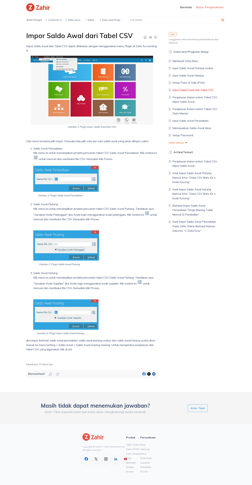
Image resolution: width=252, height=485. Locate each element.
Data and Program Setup (116, 19)
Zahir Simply (133, 453)
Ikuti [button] (173, 34)
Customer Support (59, 19)
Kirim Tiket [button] (198, 408)
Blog (142, 444)
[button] (222, 20)
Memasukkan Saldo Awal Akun (191, 128)
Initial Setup (95, 19)
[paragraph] (92, 201)
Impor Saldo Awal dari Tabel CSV (193, 90)
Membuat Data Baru (185, 61)
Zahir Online (133, 444)
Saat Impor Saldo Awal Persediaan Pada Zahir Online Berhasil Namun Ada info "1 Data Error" (194, 226)
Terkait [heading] (183, 152)
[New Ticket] (198, 408)
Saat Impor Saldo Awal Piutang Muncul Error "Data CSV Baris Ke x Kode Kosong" (194, 177)
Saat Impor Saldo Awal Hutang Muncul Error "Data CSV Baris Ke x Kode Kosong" (194, 194)
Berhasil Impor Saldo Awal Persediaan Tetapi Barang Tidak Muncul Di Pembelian (192, 210)
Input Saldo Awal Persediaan (190, 120)
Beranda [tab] (186, 7)
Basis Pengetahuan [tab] (210, 7)
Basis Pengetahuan (38, 19)
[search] (177, 20)
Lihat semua (178, 142)
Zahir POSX (132, 449)
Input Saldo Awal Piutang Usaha (192, 68)
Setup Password (182, 135)
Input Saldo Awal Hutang (188, 75)
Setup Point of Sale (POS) (188, 82)
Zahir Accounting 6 (79, 19)
